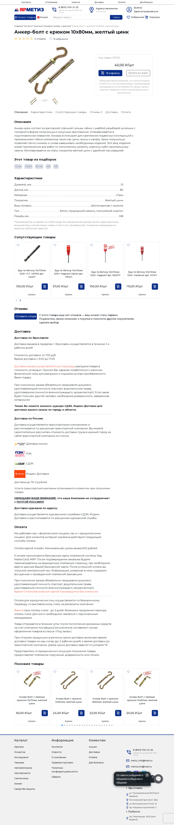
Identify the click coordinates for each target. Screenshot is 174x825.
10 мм (18, 166)
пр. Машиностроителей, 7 (142, 807)
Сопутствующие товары (71, 112)
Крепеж (19, 746)
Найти (116, 17)
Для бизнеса (146, 2)
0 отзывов (40, 38)
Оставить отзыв (25, 316)
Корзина (154, 17)
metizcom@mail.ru (141, 766)
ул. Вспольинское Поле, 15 (143, 803)
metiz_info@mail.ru (141, 760)
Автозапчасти (22, 773)
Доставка (99, 2)
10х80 (28, 166)
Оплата (121, 2)
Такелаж (19, 762)
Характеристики (41, 112)
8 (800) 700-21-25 (68, 7)
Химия (18, 783)
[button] (20, 300)
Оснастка (19, 752)
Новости (76, 2)
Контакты (26, 2)
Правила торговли (62, 762)
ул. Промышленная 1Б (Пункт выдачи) (144, 794)
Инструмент (21, 757)
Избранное (137, 17)
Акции (93, 746)
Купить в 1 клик (138, 73)
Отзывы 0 (96, 112)
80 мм (39, 166)
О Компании (51, 2)
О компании (59, 757)
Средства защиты (24, 789)
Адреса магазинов (107, 8)
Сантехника (21, 778)
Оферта (56, 776)
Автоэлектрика (23, 767)
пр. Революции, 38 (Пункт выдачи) (142, 818)
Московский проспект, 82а (143, 800)
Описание (21, 112)
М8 (48, 166)
